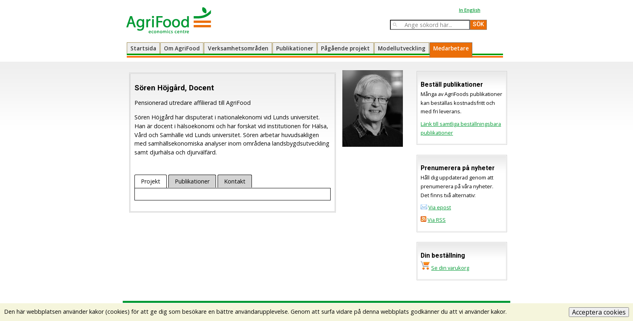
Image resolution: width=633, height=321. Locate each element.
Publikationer (294, 48)
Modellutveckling (401, 48)
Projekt (150, 181)
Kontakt (234, 181)
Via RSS (437, 219)
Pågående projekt (345, 48)
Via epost (439, 207)
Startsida (143, 48)
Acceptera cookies (599, 312)
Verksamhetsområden (238, 48)
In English (469, 10)
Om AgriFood (182, 48)
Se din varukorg (450, 267)
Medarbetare (451, 48)
